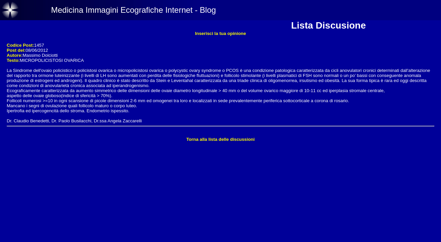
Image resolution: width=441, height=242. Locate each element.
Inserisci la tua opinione (220, 33)
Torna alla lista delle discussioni (220, 139)
